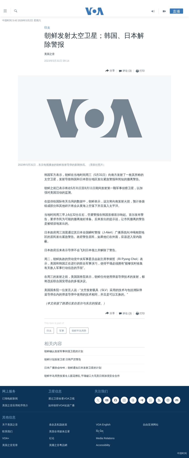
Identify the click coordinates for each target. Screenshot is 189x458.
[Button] (110, 71)
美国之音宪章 (10, 445)
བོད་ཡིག (99, 431)
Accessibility (103, 445)
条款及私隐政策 (58, 424)
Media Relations (105, 438)
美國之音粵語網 (58, 445)
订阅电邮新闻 (10, 398)
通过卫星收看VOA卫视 (61, 398)
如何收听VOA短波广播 (61, 405)
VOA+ (5, 438)
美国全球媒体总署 (59, 431)
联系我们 (7, 431)
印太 (47, 27)
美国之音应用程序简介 (15, 405)
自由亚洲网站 (150, 424)
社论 (51, 438)
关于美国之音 (10, 424)
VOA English (103, 424)
